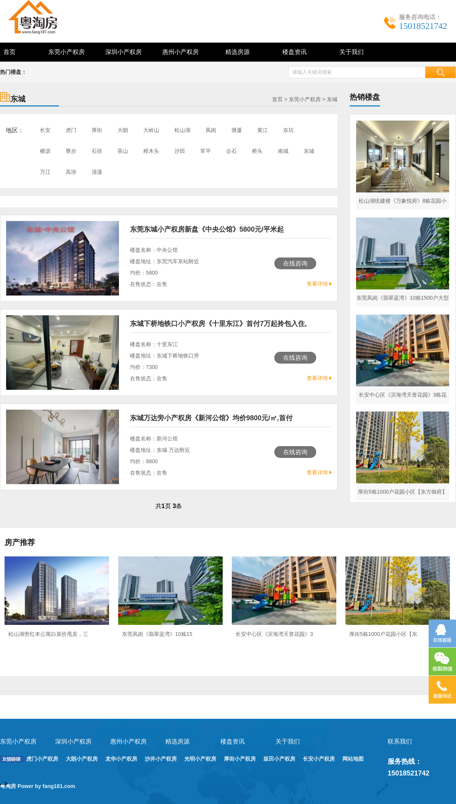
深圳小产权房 (123, 52)
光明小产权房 (200, 759)
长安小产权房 (319, 759)
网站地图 (353, 759)
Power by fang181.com (47, 786)
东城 (332, 99)
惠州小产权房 (180, 52)
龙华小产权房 (121, 759)
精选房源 (237, 52)
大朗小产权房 (82, 759)
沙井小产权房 (161, 759)
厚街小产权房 (240, 759)
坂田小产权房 (279, 759)
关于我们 (351, 52)
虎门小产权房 (42, 759)
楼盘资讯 (294, 52)
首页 (9, 52)
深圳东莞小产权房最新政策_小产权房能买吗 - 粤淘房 (42, 17)
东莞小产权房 (66, 52)
